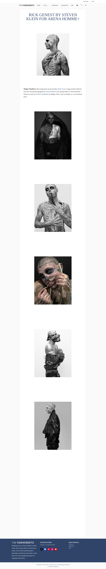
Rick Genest (62, 89)
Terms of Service (53, 564)
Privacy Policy (45, 564)
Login (92, 1)
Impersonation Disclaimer (63, 564)
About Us (71, 546)
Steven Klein (50, 91)
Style (46, 5)
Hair (72, 5)
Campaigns (55, 5)
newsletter (51, 544)
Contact (71, 544)
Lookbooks (64, 5)
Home (38, 5)
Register (85, 1)
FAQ (70, 548)
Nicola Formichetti (42, 94)
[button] (81, 5)
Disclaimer (39, 564)
